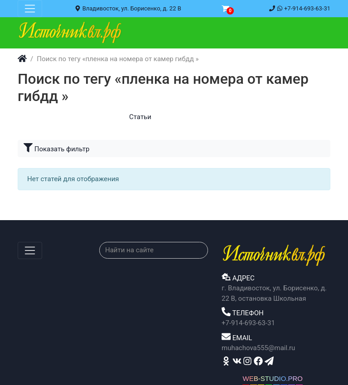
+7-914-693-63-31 (299, 8)
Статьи (140, 117)
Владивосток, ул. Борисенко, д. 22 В (128, 8)
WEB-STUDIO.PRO (272, 378)
